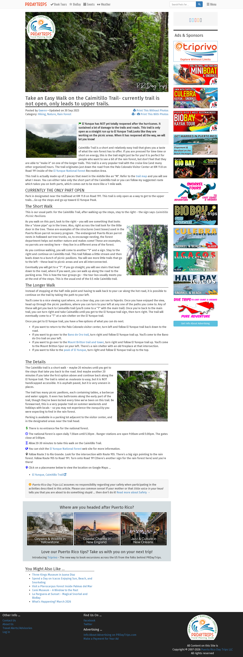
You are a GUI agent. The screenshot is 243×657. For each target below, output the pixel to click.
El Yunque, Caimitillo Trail (49, 474)
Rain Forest (64, 114)
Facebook (89, 620)
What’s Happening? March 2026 (51, 601)
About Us (8, 624)
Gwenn (42, 110)
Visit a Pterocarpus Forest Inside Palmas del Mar (62, 586)
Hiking (42, 114)
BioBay (75, 4)
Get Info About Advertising (195, 323)
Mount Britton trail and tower (86, 342)
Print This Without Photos (150, 110)
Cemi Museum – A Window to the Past (55, 590)
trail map (141, 176)
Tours (58, 4)
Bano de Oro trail (78, 334)
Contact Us (9, 620)
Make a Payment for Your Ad (101, 638)
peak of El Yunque (75, 350)
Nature (51, 114)
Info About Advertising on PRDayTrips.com (110, 634)
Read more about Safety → (133, 492)
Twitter (88, 624)
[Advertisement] (134, 584)
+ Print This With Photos (150, 114)
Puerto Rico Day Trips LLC (217, 649)
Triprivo (52, 557)
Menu (211, 4)
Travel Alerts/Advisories (17, 628)
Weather (104, 4)
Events (88, 4)
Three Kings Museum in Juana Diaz (53, 574)
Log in (6, 632)
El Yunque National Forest (69, 170)
